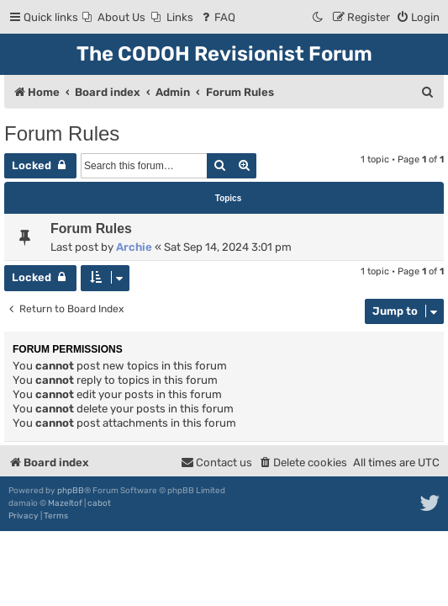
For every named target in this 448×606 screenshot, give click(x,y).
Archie (134, 247)
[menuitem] (113, 17)
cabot (99, 503)
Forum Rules (61, 133)
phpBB (70, 491)
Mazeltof (65, 503)
